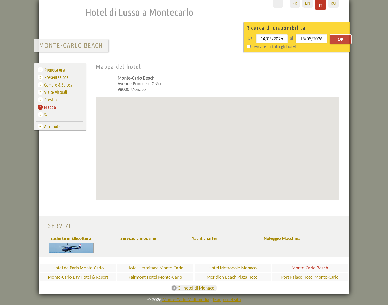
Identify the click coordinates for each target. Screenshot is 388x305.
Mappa (50, 107)
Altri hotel (52, 126)
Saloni (49, 114)
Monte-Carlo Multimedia (185, 299)
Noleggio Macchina (282, 238)
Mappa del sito (227, 299)
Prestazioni (54, 99)
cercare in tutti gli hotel (271, 46)
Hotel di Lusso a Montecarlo (139, 12)
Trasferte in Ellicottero (70, 238)
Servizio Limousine (138, 238)
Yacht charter (204, 238)
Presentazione (56, 77)
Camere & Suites (58, 84)
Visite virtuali (55, 92)
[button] (185, 165)
